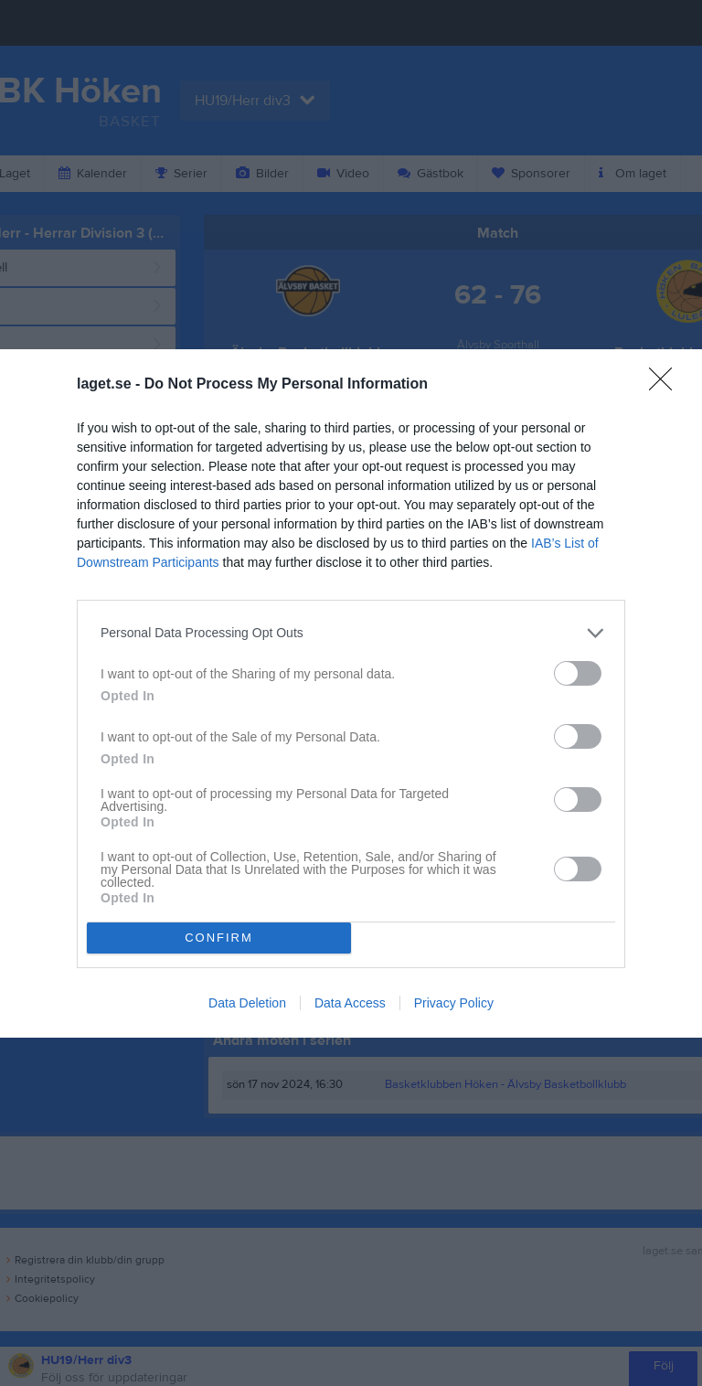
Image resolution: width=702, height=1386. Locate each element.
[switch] (577, 673)
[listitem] (351, 633)
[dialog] (351, 693)
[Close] (666, 385)
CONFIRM (219, 937)
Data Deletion (247, 1003)
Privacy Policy (454, 1003)
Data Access (350, 1003)
